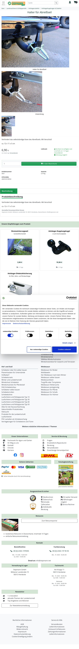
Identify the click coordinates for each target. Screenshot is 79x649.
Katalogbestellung (65, 462)
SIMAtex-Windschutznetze (51, 359)
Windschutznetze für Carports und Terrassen (58, 362)
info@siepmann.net (43, 560)
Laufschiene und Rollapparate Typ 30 (15, 399)
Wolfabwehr (45, 372)
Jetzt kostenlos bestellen (65, 486)
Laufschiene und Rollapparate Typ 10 (15, 397)
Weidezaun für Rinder (49, 370)
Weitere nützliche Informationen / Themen (39, 426)
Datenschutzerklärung (21, 323)
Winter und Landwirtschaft (12, 380)
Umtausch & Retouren (56, 629)
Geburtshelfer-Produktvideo (12, 409)
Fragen (46, 440)
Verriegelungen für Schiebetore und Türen (17, 421)
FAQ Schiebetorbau (9, 387)
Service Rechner (68, 504)
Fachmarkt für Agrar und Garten (17, 440)
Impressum (6, 323)
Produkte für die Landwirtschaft (13, 414)
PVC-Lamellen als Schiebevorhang (14, 419)
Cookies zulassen (64, 349)
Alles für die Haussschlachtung (13, 407)
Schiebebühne (7, 394)
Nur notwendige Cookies (39, 349)
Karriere (8, 450)
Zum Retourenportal (49, 521)
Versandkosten (14, 153)
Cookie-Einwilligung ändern (22, 636)
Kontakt (8, 445)
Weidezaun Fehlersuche (50, 385)
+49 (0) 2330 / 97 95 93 (59, 551)
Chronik (8, 448)
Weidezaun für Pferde (49, 390)
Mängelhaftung (22, 627)
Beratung (47, 445)
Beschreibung (9, 191)
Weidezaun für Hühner (49, 394)
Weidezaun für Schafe (49, 392)
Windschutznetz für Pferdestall (13, 385)
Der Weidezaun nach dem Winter (53, 375)
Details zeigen (67, 343)
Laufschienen (7, 417)
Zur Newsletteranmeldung (20, 605)
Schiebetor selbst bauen (11, 390)
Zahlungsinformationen (57, 631)
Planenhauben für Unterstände (13, 372)
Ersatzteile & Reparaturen (54, 443)
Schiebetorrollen (8, 392)
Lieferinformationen (56, 627)
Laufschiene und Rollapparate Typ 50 (15, 404)
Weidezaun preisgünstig (50, 387)
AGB (22, 624)
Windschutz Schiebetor (10, 382)
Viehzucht (5, 412)
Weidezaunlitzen (47, 380)
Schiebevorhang (47, 354)
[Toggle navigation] (3, 3)
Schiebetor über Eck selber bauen (14, 370)
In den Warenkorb (49, 164)
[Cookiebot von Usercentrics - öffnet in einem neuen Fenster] (68, 298)
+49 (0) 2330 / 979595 (20, 551)
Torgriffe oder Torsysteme (51, 382)
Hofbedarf (5, 375)
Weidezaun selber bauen (50, 377)
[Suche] (41, 2)
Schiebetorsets (7, 377)
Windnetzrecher (47, 357)
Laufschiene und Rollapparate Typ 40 (15, 402)
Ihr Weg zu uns (10, 443)
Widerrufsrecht (22, 629)
